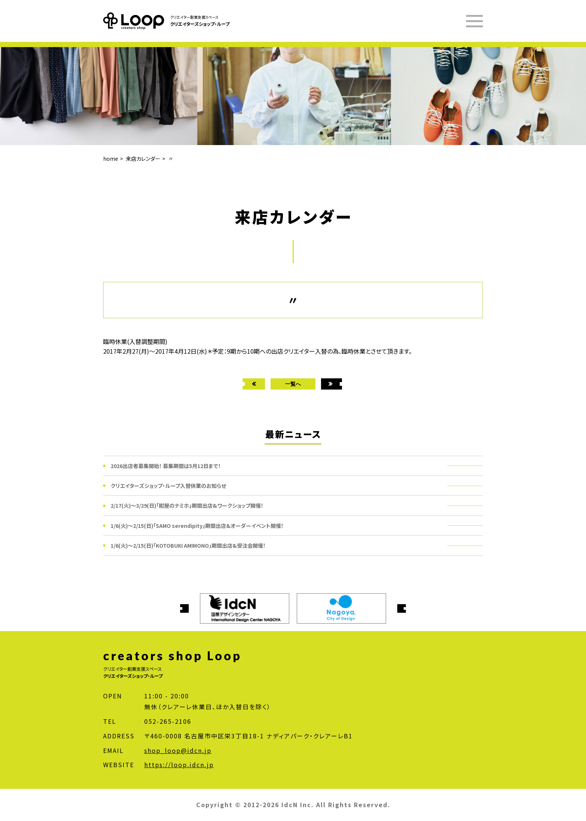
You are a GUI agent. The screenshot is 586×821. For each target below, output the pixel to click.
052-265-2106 (167, 721)
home (110, 158)
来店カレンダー (143, 158)
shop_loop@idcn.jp (178, 750)
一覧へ (293, 384)
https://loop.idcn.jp (179, 764)
